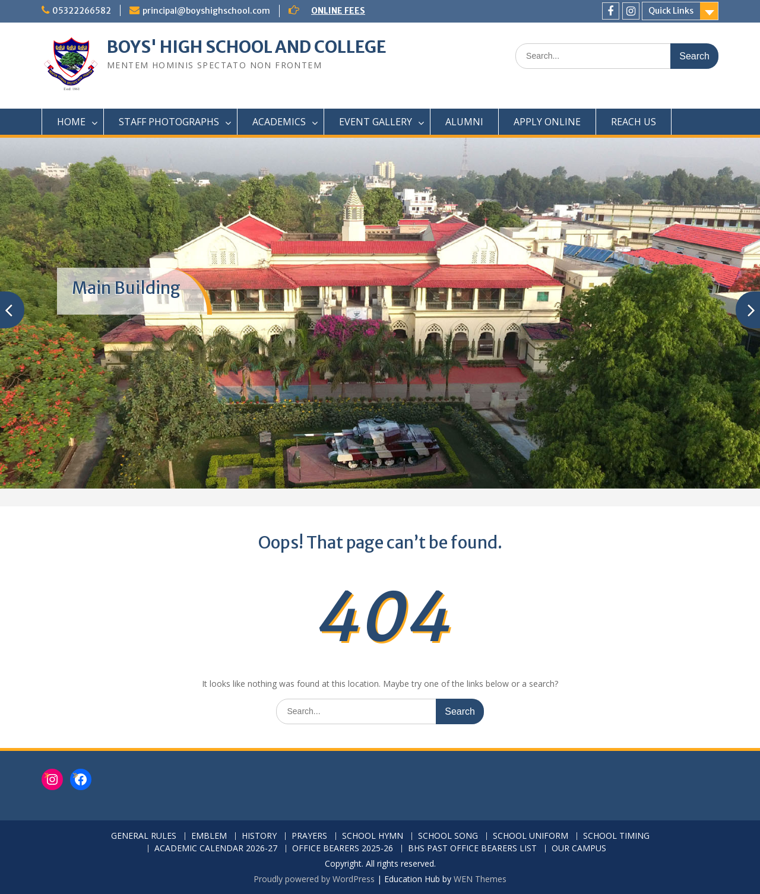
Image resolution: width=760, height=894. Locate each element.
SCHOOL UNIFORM (530, 836)
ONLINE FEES (338, 10)
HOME (71, 121)
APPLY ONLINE (547, 121)
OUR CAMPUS (579, 848)
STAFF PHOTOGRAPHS (169, 121)
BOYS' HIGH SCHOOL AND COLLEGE (247, 47)
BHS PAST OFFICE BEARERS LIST (472, 848)
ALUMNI (464, 121)
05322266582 (81, 10)
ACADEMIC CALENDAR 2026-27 (215, 848)
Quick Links (671, 10)
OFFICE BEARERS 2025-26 (342, 848)
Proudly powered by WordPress (314, 879)
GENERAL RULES (143, 836)
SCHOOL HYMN (372, 836)
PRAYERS (309, 836)
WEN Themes (480, 879)
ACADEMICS (279, 121)
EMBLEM (209, 836)
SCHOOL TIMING (616, 836)
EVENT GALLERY (375, 121)
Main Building (126, 288)
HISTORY (259, 836)
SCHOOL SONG (448, 836)
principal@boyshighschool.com (206, 10)
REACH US (633, 121)
